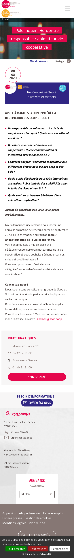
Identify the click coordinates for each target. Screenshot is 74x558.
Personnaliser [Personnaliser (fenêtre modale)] (59, 549)
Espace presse (12, 518)
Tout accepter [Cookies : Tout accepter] (16, 549)
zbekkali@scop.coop (49, 319)
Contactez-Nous (40, 403)
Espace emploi (53, 513)
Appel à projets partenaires (21, 513)
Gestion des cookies (38, 518)
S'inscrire (37, 377)
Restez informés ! (39, 535)
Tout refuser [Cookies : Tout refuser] (38, 549)
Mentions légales (14, 522)
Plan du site (37, 522)
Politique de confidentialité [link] (37, 554)
